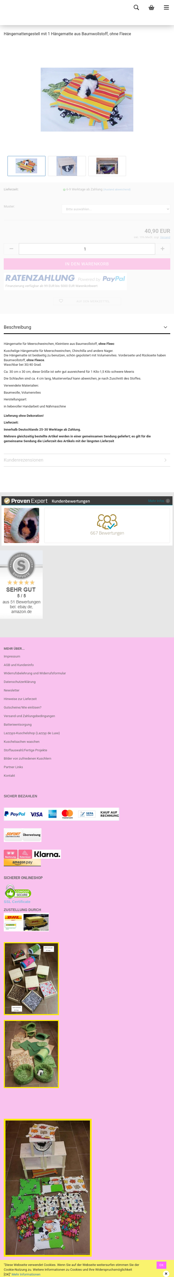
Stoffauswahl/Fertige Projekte (25, 750)
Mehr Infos (159, 500)
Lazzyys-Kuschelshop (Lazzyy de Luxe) (32, 733)
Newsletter (12, 690)
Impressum (12, 656)
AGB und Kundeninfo (19, 665)
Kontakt (9, 775)
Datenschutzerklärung (20, 682)
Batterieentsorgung (18, 724)
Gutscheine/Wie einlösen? (22, 707)
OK (161, 1265)
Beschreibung (17, 327)
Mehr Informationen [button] (26, 1274)
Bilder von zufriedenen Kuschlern (27, 758)
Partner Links (13, 767)
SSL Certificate (17, 901)
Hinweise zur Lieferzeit (20, 699)
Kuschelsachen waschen (22, 742)
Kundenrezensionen (23, 460)
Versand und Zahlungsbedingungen (29, 716)
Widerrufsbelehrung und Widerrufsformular (35, 673)
